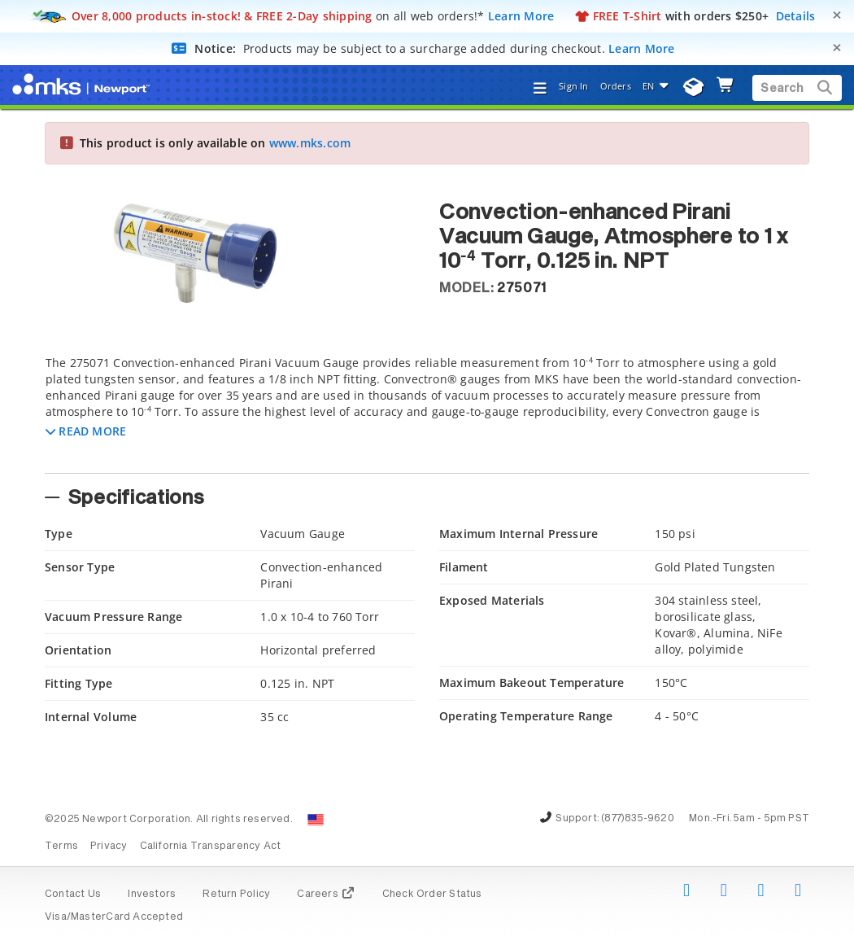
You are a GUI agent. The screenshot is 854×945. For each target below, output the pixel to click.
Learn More (521, 16)
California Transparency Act (210, 846)
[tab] (427, 409)
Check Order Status (432, 894)
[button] (86, 431)
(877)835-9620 (637, 819)
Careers (326, 894)
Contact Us (73, 894)
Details (796, 16)
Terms (61, 846)
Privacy (108, 846)
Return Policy (236, 894)
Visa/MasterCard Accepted (114, 917)
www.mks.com (310, 143)
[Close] (837, 15)
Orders (615, 86)
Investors (152, 894)
